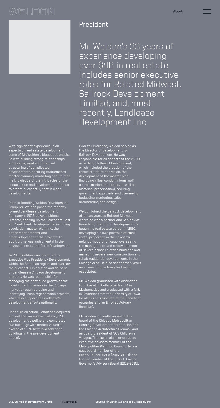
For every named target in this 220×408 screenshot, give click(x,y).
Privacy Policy (69, 401)
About (178, 11)
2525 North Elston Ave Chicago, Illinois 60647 (123, 401)
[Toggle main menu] (207, 11)
